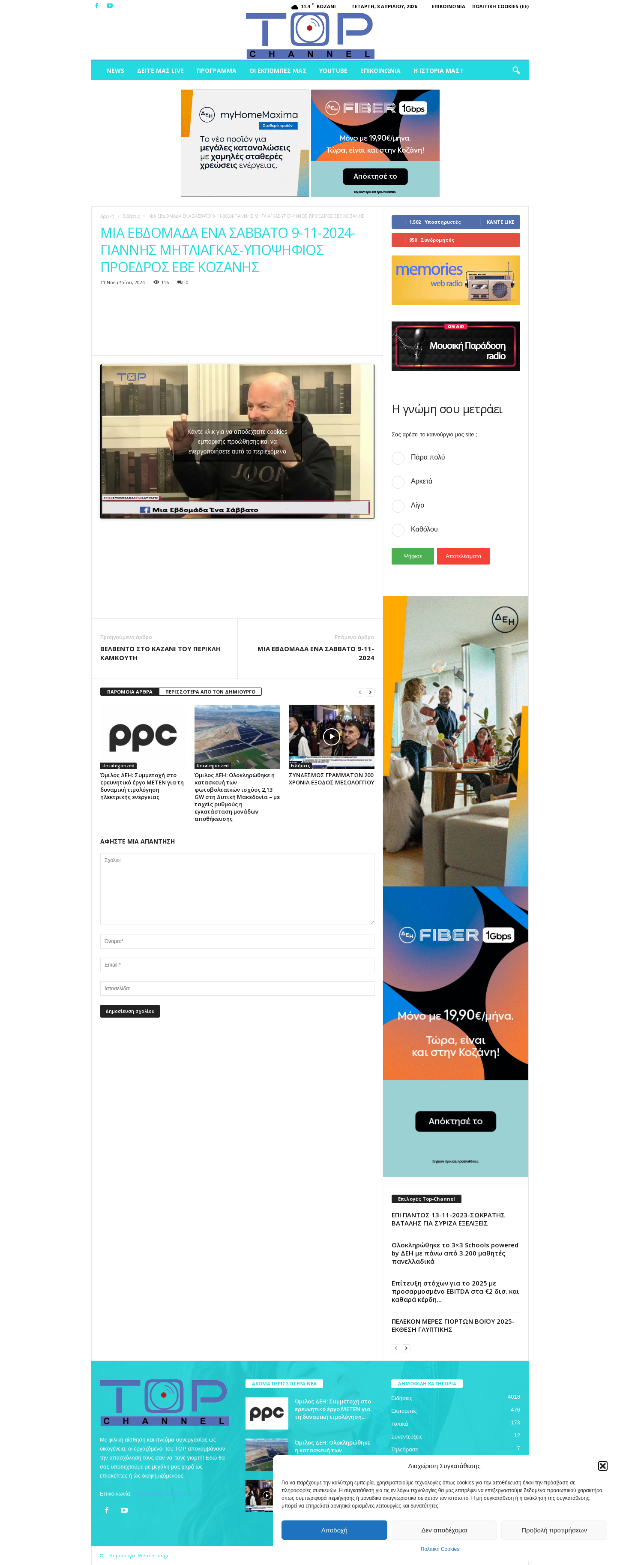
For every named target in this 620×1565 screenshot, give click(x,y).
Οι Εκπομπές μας (277, 70)
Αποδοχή (334, 1530)
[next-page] (370, 692)
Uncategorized (118, 766)
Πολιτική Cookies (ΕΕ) (500, 6)
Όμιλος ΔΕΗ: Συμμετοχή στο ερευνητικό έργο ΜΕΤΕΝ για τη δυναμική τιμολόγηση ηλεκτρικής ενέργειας (142, 786)
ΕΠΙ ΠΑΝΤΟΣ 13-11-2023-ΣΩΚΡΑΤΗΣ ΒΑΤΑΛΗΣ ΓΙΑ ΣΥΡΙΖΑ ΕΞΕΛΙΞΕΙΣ (448, 1219)
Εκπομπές (404, 1411)
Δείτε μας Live (160, 70)
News (115, 70)
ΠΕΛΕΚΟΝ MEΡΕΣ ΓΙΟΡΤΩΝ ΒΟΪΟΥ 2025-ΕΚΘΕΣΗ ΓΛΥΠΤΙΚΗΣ (453, 1325)
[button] (603, 1466)
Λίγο (417, 505)
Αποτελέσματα (463, 556)
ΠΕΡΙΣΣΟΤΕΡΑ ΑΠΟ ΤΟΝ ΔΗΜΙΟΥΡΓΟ (210, 691)
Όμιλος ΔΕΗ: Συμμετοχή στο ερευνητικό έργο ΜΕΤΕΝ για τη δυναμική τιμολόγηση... (333, 1409)
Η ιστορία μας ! (438, 70)
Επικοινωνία (448, 6)
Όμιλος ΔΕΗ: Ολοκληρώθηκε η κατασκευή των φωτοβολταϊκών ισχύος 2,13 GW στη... (334, 1454)
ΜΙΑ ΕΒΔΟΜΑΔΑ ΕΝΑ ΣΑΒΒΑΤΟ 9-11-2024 (316, 653)
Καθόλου (424, 529)
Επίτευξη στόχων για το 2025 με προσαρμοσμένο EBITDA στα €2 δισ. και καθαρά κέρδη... (455, 1291)
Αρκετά (421, 481)
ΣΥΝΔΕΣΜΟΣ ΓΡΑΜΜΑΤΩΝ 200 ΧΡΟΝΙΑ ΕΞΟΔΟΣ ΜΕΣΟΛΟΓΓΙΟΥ (331, 778)
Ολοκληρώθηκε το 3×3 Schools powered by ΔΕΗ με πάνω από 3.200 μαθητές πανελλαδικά (455, 1253)
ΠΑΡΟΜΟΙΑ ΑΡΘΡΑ (130, 691)
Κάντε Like (500, 222)
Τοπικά (399, 1424)
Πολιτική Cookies (440, 1549)
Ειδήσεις (131, 216)
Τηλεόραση (405, 1449)
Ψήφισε (413, 556)
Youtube (333, 70)
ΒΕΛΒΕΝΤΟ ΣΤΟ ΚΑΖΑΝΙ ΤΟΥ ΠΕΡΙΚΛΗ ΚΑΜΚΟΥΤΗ (160, 653)
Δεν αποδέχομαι (444, 1530)
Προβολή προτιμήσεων (554, 1530)
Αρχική (107, 216)
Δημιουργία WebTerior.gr (139, 1555)
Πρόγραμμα (217, 70)
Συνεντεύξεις (406, 1436)
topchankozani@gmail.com (166, 1493)
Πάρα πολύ (428, 457)
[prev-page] (360, 692)
